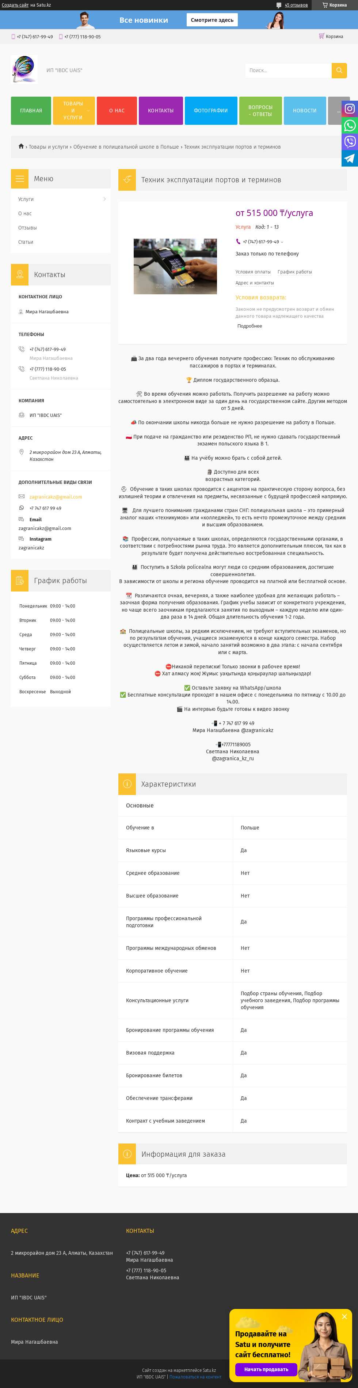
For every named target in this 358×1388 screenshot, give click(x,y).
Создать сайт (15, 5)
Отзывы (27, 228)
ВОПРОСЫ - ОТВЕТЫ (260, 110)
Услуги (26, 199)
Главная (31, 111)
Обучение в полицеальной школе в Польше (126, 147)
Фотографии (211, 111)
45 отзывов (296, 5)
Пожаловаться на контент (195, 1377)
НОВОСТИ (305, 111)
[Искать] (339, 70)
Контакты (161, 111)
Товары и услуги (73, 111)
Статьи (25, 242)
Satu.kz (209, 1370)
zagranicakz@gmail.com (56, 497)
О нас (117, 111)
